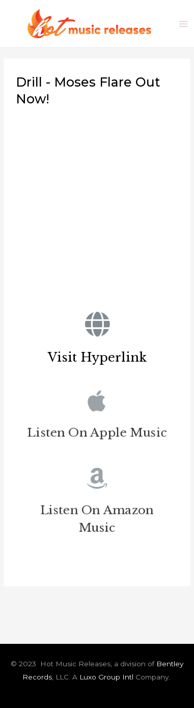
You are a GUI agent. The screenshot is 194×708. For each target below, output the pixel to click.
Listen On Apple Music (97, 434)
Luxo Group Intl (106, 677)
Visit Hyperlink (97, 357)
